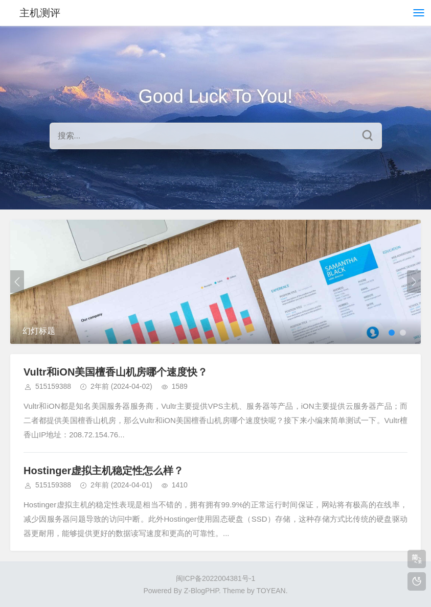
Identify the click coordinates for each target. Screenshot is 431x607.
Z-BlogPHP (201, 591)
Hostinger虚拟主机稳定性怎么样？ (104, 470)
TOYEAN (270, 591)
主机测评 (39, 12)
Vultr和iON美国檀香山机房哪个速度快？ (116, 372)
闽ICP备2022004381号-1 (216, 578)
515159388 (53, 386)
